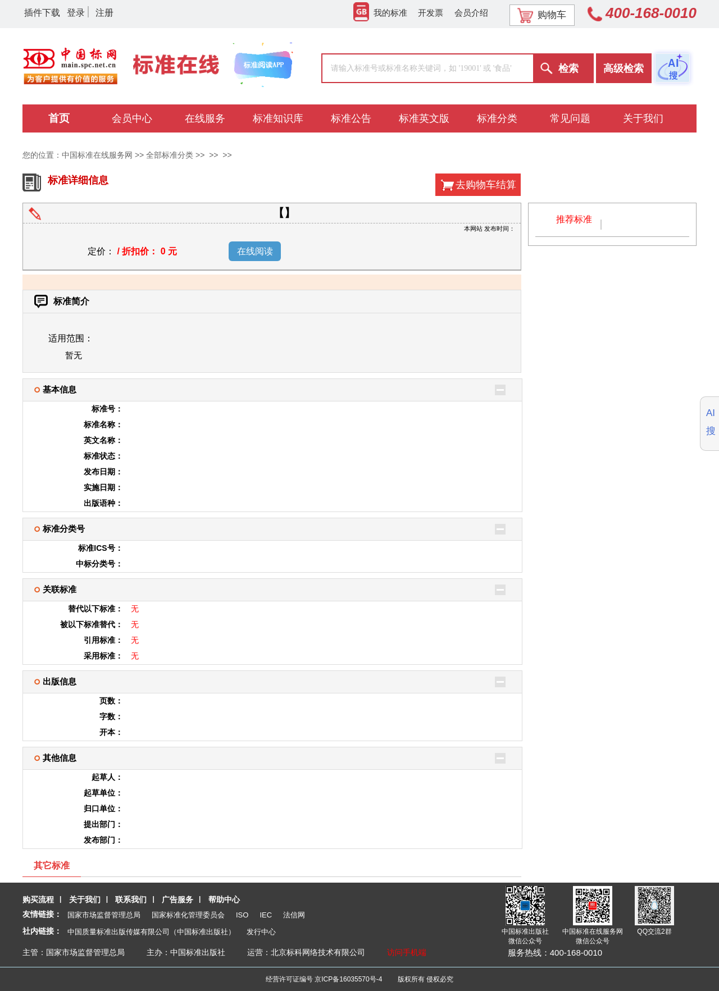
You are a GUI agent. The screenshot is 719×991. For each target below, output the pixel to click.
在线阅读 (255, 251)
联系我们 (131, 899)
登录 (76, 12)
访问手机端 (406, 952)
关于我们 (85, 899)
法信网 (294, 915)
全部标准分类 (169, 154)
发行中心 (261, 932)
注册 (104, 12)
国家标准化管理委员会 (188, 915)
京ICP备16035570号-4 (348, 979)
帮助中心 (224, 899)
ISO (242, 915)
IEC (266, 915)
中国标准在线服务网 (97, 154)
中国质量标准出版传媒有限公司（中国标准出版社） (151, 932)
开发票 (430, 12)
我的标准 (380, 12)
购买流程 (38, 899)
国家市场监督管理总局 (103, 915)
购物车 (541, 15)
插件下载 (42, 12)
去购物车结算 (486, 184)
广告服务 (177, 899)
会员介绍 (471, 12)
